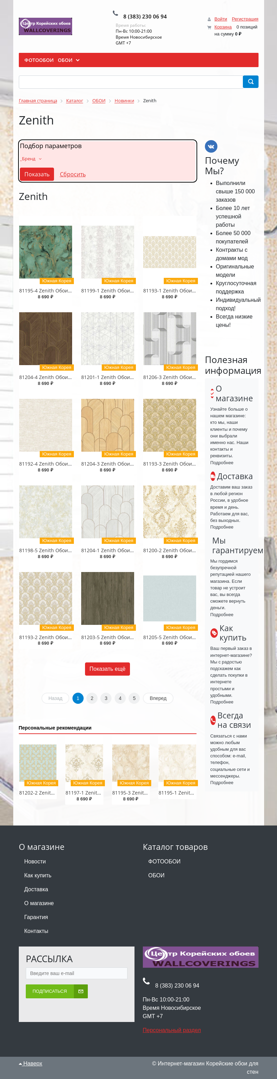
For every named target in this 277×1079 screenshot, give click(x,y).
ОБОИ (156, 875)
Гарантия (36, 917)
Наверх (31, 1063)
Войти (220, 19)
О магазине (39, 903)
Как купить (38, 875)
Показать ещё (107, 669)
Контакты (36, 931)
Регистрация (245, 19)
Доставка (36, 889)
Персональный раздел (172, 1030)
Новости (35, 861)
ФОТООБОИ (164, 861)
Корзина (223, 27)
